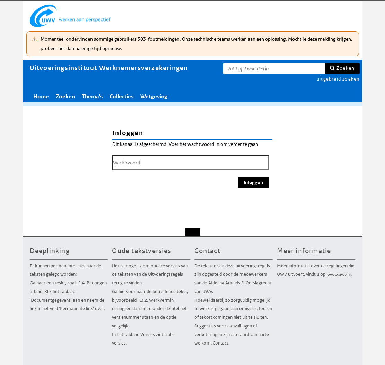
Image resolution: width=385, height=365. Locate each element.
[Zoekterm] (274, 68)
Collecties (121, 96)
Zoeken (345, 68)
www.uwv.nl (339, 274)
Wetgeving (153, 96)
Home (41, 96)
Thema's (92, 96)
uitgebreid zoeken (338, 79)
